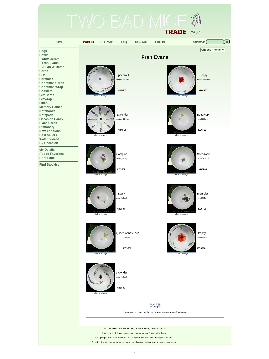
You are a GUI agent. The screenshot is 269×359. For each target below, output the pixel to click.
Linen (43, 103)
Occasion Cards (51, 119)
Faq (124, 42)
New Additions (50, 131)
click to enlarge (100, 95)
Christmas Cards (51, 83)
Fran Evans (50, 63)
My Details (47, 149)
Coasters (46, 91)
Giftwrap (45, 99)
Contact (142, 42)
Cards (43, 71)
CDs (42, 75)
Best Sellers (48, 135)
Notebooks (47, 111)
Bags (43, 51)
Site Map (106, 42)
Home (58, 42)
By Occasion (48, 143)
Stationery (46, 127)
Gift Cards (46, 95)
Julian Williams (53, 67)
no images (155, 306)
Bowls (44, 55)
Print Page (47, 157)
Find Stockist (49, 164)
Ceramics (46, 79)
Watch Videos (49, 139)
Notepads (46, 115)
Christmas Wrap (51, 87)
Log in (160, 42)
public (88, 42)
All (159, 304)
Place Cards (48, 123)
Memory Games (50, 107)
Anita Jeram (50, 59)
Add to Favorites (51, 153)
